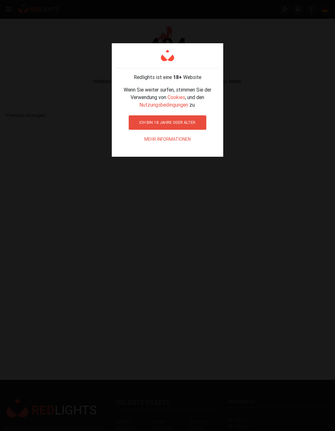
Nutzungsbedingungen (163, 105)
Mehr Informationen (167, 139)
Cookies (176, 97)
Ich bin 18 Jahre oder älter (167, 122)
